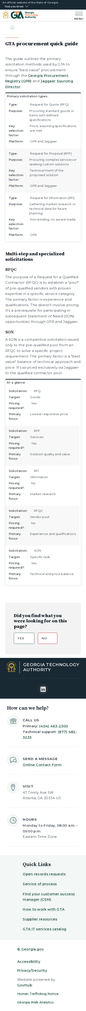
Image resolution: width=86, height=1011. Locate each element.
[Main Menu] (77, 15)
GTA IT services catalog (44, 929)
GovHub (24, 985)
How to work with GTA (43, 909)
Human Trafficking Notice (37, 993)
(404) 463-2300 (53, 726)
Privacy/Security (32, 970)
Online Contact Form (42, 765)
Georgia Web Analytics (35, 1002)
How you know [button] (14, 6)
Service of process (40, 884)
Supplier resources (40, 919)
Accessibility (28, 961)
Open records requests (44, 874)
